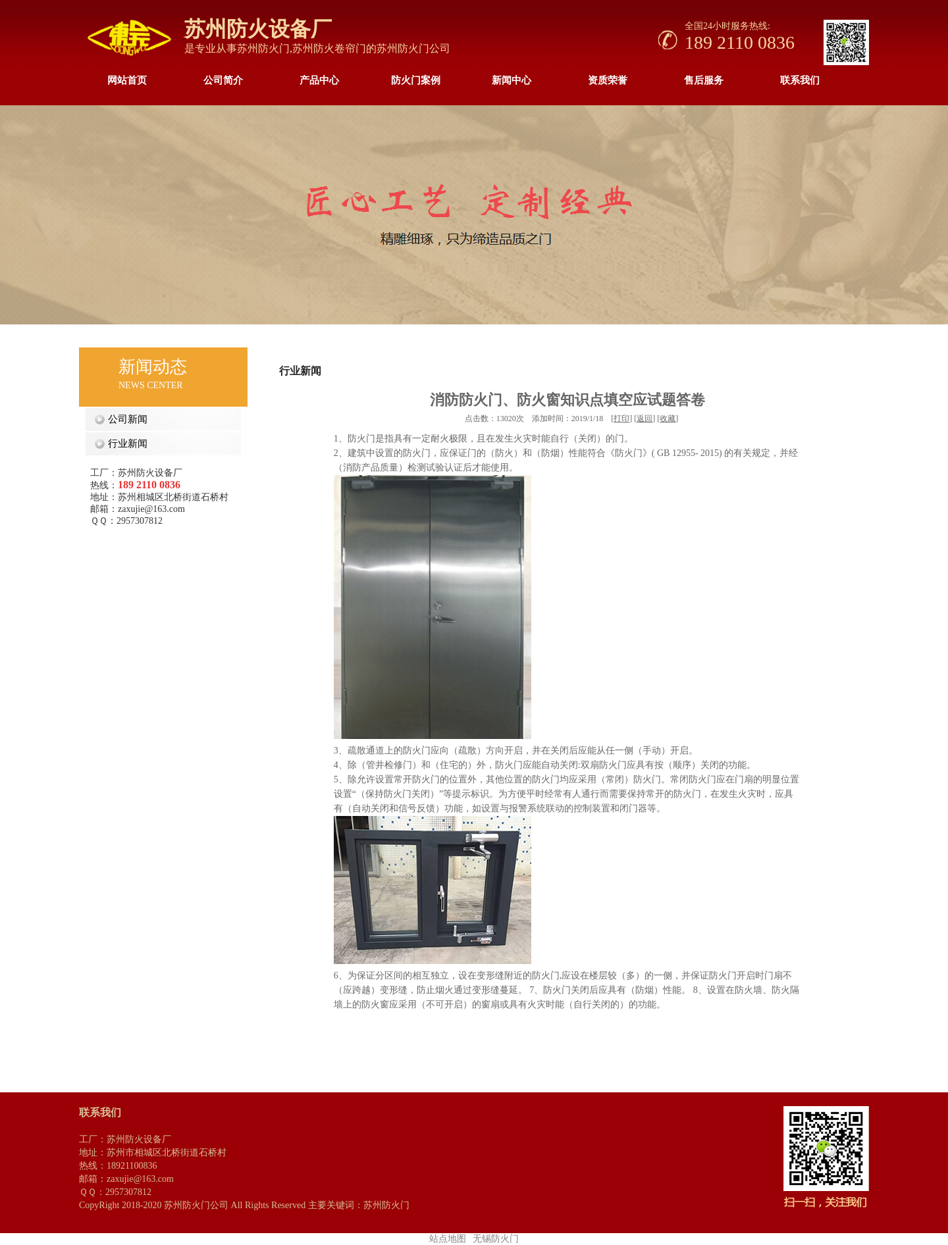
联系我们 (800, 80)
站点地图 (447, 1239)
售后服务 (704, 80)
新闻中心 (511, 80)
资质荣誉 (607, 80)
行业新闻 (125, 443)
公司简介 (223, 80)
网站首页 (127, 80)
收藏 (667, 418)
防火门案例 (415, 80)
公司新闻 (125, 419)
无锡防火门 (496, 1239)
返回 (644, 418)
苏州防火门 (263, 48)
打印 (621, 418)
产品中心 (319, 80)
